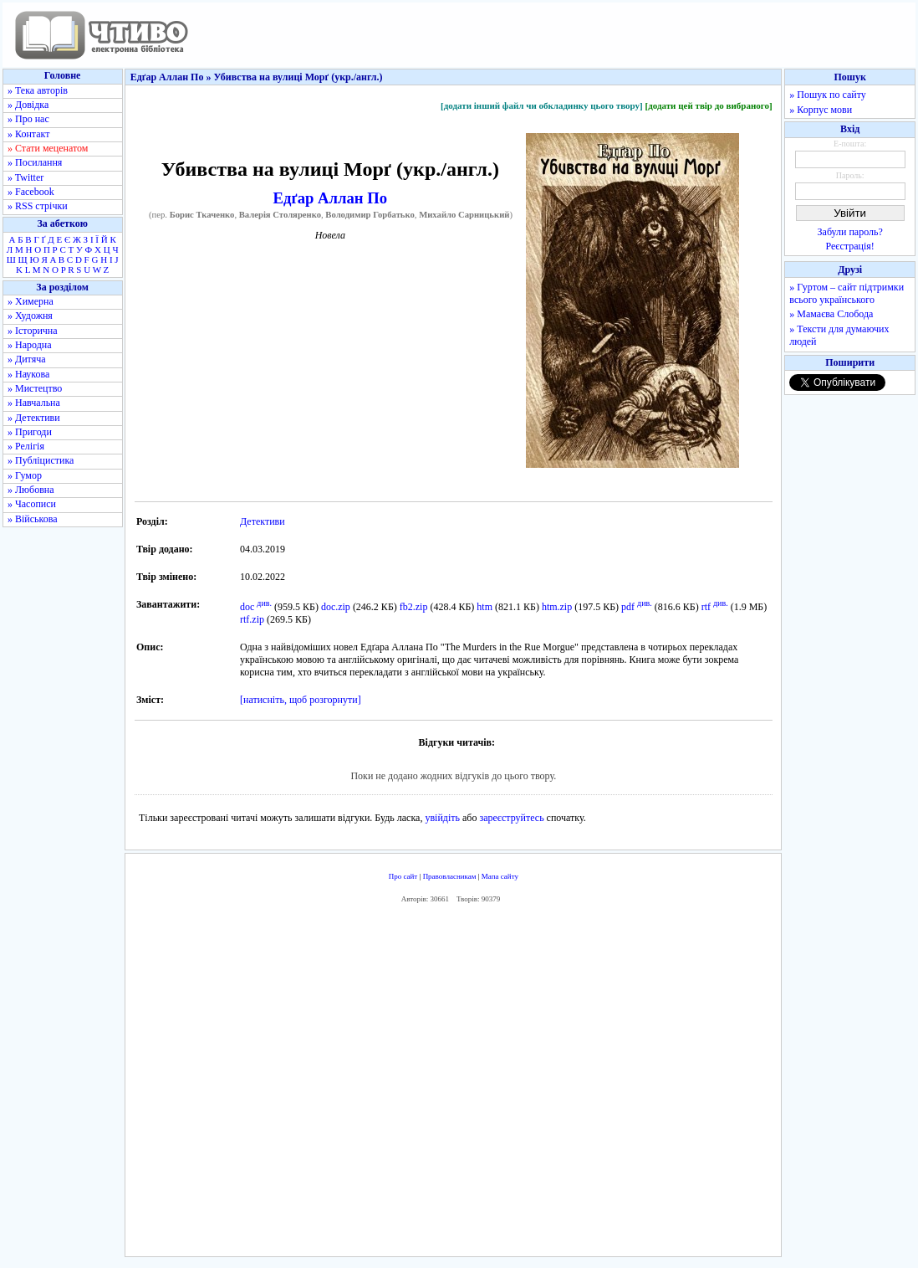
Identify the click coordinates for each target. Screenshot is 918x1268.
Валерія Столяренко (280, 214)
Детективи (262, 521)
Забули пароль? (850, 232)
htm (484, 607)
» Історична (33, 330)
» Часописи (32, 504)
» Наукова (28, 374)
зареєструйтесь (511, 818)
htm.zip (557, 607)
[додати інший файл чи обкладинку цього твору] (542, 105)
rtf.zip (252, 619)
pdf (628, 607)
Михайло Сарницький (464, 214)
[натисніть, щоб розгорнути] (300, 700)
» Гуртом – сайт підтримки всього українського (846, 293)
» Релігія (26, 446)
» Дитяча (27, 359)
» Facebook (31, 192)
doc (247, 607)
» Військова (33, 519)
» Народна (30, 345)
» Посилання (35, 162)
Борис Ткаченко (202, 214)
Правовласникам (450, 876)
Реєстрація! (850, 246)
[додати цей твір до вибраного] (708, 105)
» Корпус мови (820, 110)
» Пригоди (30, 432)
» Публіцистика (41, 460)
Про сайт (403, 876)
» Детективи (34, 418)
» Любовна (31, 489)
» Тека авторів (38, 90)
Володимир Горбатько (370, 214)
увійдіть (442, 818)
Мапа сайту (500, 876)
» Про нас (28, 119)
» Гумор (25, 475)
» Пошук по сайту (827, 94)
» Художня (30, 315)
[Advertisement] (453, 1083)
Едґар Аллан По (330, 198)
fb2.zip (414, 607)
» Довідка (28, 104)
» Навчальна (34, 402)
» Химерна (31, 301)
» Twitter (25, 177)
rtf (706, 607)
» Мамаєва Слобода (831, 314)
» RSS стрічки (38, 206)
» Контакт (28, 134)
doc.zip (335, 607)
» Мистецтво (35, 388)
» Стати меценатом (48, 148)
